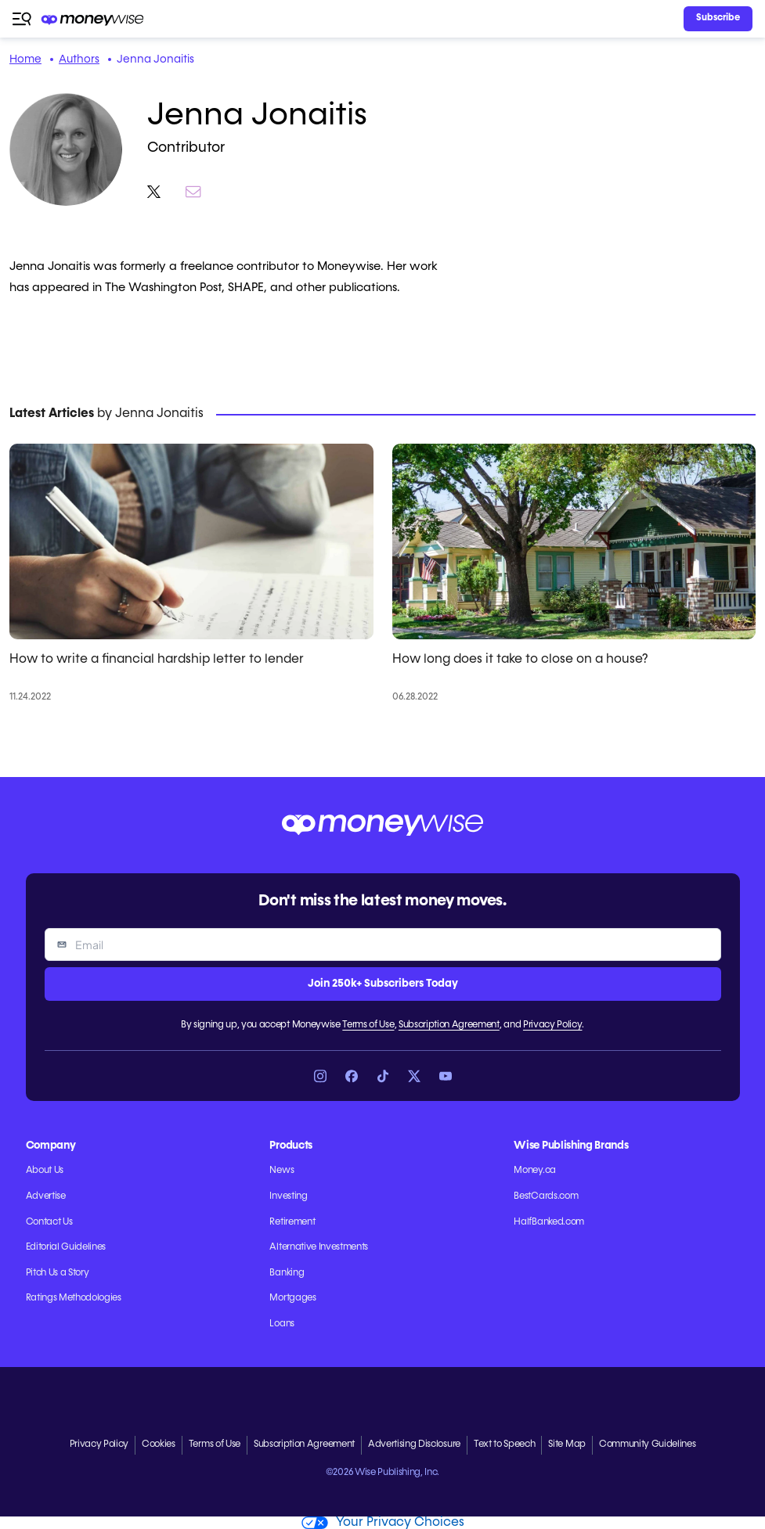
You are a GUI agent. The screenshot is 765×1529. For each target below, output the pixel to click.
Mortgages (292, 1298)
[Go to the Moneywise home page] (93, 19)
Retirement (292, 1222)
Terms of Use (368, 1025)
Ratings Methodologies (73, 1298)
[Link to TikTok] (383, 1076)
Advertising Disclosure (414, 1444)
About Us (44, 1170)
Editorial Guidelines (66, 1247)
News (281, 1170)
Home (25, 59)
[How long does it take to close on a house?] (574, 541)
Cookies (158, 1444)
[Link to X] (414, 1076)
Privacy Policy (553, 1025)
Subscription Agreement (449, 1025)
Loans (281, 1324)
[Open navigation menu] (22, 19)
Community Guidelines (647, 1444)
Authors (79, 59)
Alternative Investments (318, 1247)
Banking (286, 1273)
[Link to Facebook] (351, 1076)
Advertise (46, 1196)
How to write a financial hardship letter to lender (156, 659)
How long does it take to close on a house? (520, 659)
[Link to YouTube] (445, 1076)
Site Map (566, 1444)
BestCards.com (546, 1196)
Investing (288, 1196)
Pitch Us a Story (57, 1273)
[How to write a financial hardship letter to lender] (191, 541)
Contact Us (49, 1222)
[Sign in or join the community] (718, 18)
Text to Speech (505, 1444)
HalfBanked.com (549, 1222)
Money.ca (534, 1170)
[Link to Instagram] (320, 1076)
